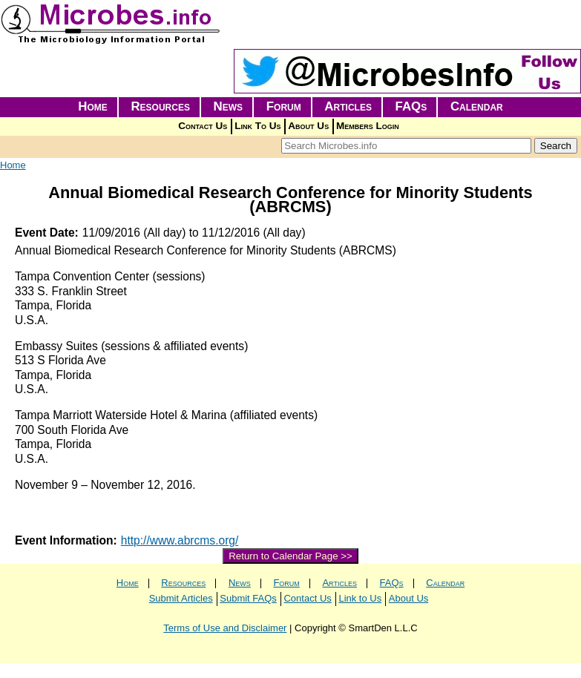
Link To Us (257, 125)
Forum (283, 106)
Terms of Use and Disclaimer (224, 627)
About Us (308, 125)
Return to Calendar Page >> (290, 556)
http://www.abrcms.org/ (180, 540)
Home (93, 106)
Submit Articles (181, 598)
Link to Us (359, 598)
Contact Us (202, 125)
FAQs (411, 106)
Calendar (476, 106)
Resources (160, 106)
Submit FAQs (248, 598)
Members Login (367, 125)
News (228, 106)
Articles (348, 106)
